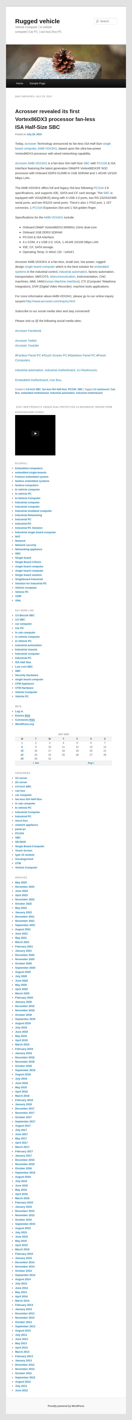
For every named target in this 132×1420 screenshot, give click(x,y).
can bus (20, 790)
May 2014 (21, 1292)
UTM (18, 863)
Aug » (91, 763)
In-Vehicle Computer (28, 498)
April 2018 (21, 1091)
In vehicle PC (23, 493)
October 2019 (23, 1014)
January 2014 (23, 1309)
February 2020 (24, 997)
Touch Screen (23, 850)
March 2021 (22, 942)
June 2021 (21, 933)
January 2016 (23, 1206)
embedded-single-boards (30, 472)
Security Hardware (26, 675)
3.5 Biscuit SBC (24, 615)
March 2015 (22, 1249)
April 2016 (21, 1194)
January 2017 (23, 1155)
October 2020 (23, 963)
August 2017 (23, 1125)
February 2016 (24, 1202)
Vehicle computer (26, 587)
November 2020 (24, 959)
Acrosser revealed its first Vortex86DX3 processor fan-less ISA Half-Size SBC (55, 119)
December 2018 (24, 1057)
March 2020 (22, 993)
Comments (25, 720)
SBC (87, 163)
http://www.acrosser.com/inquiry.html (50, 301)
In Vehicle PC (23, 641)
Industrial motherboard (60, 370)
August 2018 (23, 1074)
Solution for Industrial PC (31, 583)
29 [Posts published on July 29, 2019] (22, 758)
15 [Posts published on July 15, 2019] (22, 750)
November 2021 (24, 920)
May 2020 (21, 984)
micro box (21, 820)
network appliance (26, 824)
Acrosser (21, 163)
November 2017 (24, 1112)
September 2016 (25, 1172)
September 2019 (25, 1019)
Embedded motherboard (31, 380)
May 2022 (21, 907)
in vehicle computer (27, 636)
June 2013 (21, 1339)
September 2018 (25, 1070)
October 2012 (23, 1373)
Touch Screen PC (55, 355)
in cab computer (25, 632)
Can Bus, (55, 380)
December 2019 (24, 1006)
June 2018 (21, 1083)
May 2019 (21, 1036)
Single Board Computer (29, 846)
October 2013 (23, 1322)
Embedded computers (29, 468)
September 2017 (25, 1121)
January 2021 (23, 950)
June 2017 (21, 1134)
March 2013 (22, 1351)
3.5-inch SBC (33, 389)
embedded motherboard (35, 393)
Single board (23, 557)
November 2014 (24, 1266)
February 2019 (24, 1048)
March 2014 (22, 1300)
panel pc (20, 829)
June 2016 (21, 1185)
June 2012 (21, 1390)
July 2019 (21, 1027)
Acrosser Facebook (28, 330)
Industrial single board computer (35, 532)
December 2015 (24, 1210)
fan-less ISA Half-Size (54, 389)
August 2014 (23, 1279)
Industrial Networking (28, 515)
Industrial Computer (27, 812)
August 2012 (23, 1381)
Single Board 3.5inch (28, 562)
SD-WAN (20, 841)
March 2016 (22, 1198)
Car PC (19, 628)
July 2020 (21, 976)
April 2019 (21, 1040)
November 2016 (24, 1164)
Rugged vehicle (37, 21)
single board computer (40, 266)
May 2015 (21, 1240)
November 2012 (24, 1368)
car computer (23, 623)
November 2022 (24, 899)
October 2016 (23, 1168)
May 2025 (21, 882)
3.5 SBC (20, 619)
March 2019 (22, 1044)
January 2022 (23, 912)
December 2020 (24, 954)
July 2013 (21, 1334)
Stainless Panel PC (82, 355)
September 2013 (25, 1326)
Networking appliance (28, 549)
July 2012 (21, 1385)
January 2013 (23, 1360)
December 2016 (24, 1159)
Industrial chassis (26, 649)
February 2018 (24, 1100)
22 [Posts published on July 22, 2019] (22, 754)
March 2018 (22, 1095)
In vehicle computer (27, 489)
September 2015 (25, 1223)
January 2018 (23, 1104)
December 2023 (24, 886)
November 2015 (24, 1215)
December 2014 (24, 1262)
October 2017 (23, 1117)
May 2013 (21, 1343)
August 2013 (23, 1330)
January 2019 (23, 1053)
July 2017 (21, 1129)
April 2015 (21, 1245)
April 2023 (21, 895)
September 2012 (25, 1377)
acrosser (30, 143)
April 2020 (21, 989)
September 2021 (25, 925)
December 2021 (24, 916)
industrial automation (72, 271)
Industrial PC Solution (29, 527)
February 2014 (24, 1304)
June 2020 (21, 980)
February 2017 (24, 1151)
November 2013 (24, 1317)
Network (20, 540)
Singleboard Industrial (29, 579)
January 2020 (23, 1001)
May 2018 (21, 1087)
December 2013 (24, 1313)
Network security (25, 545)
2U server (21, 782)
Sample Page (37, 83)
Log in (19, 711)
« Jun (36, 763)
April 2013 (21, 1347)
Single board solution (29, 574)
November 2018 (24, 1061)
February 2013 (24, 1356)
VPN (18, 600)
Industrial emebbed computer (33, 510)
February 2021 (24, 946)
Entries (22, 715)
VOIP (18, 596)
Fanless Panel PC (29, 355)
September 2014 (25, 1275)
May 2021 (21, 937)
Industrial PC (23, 519)
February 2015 (24, 1253)
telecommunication (62, 276)
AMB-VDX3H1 (47, 148)
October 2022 (23, 903)
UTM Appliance (24, 683)
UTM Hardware (24, 687)
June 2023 (21, 890)
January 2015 (23, 1258)
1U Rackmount (87, 370)
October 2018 (23, 1065)
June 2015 (21, 1236)
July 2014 (21, 1283)
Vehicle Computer (26, 692)
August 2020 (23, 971)
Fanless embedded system (31, 476)
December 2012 (24, 1364)
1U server (21, 778)
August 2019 (23, 1023)
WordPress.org (24, 724)
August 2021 (23, 929)
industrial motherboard (89, 393)
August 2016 (23, 1176)
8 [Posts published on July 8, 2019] (22, 747)
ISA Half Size (23, 662)
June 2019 (21, 1031)
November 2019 (24, 1010)
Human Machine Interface (61, 281)
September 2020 (25, 967)
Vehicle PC (21, 591)
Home (19, 83)
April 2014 (21, 1296)
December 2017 (24, 1108)
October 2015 (23, 1219)
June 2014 (21, 1287)
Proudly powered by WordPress (66, 1406)
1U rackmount (101, 389)
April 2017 (21, 1142)
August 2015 (23, 1228)
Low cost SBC (24, 666)
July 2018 (21, 1078)
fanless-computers (26, 485)
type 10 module (24, 854)
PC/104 (102, 163)
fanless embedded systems (32, 480)
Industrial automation (62, 393)
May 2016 (21, 1189)
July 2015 (21, 1232)
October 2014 (23, 1270)
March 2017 (22, 1146)
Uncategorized (24, 859)
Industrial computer (27, 502)
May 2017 (21, 1138)
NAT (17, 536)
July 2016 (21, 1181)
